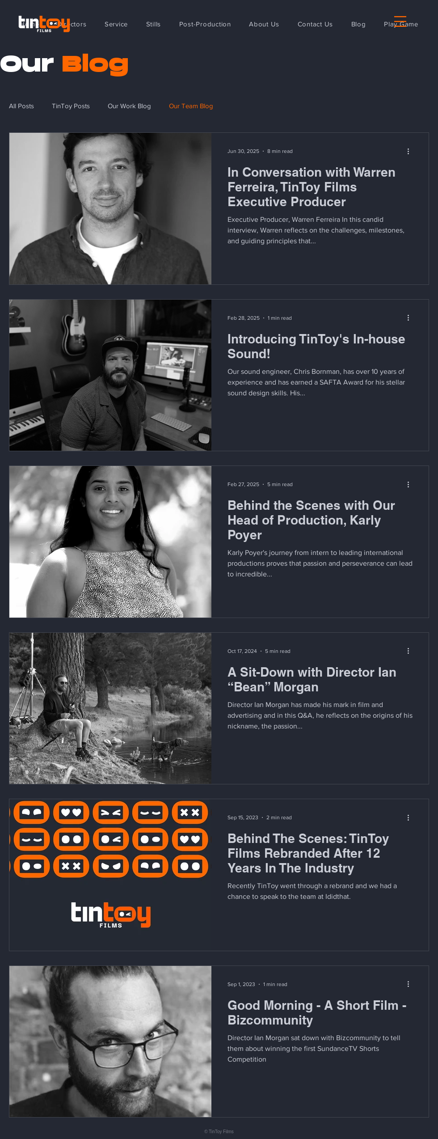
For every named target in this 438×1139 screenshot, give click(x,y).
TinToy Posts (71, 106)
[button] (400, 21)
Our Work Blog (129, 106)
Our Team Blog (191, 106)
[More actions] (411, 151)
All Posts (21, 106)
